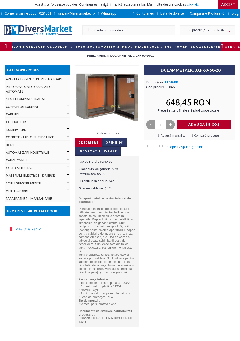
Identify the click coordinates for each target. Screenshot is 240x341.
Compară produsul (207, 135)
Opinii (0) (115, 142)
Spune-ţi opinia (192, 147)
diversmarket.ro (28, 229)
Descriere (89, 142)
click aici (193, 4)
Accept (228, 4)
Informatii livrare (98, 151)
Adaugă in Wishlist (173, 135)
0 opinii (172, 147)
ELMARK (171, 82)
